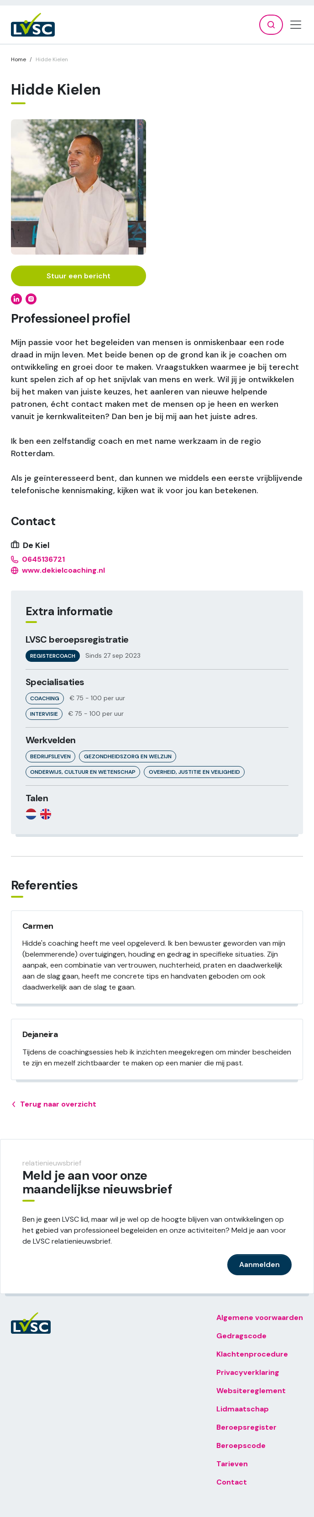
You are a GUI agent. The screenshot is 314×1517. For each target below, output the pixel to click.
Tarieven (232, 1464)
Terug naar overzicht (53, 1104)
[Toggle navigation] (295, 24)
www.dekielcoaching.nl (58, 570)
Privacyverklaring (247, 1372)
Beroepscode (241, 1445)
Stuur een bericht (78, 276)
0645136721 (38, 559)
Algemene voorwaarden (259, 1317)
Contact (231, 1482)
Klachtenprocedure (252, 1354)
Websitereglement (251, 1390)
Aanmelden (259, 1264)
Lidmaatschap (242, 1409)
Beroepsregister (246, 1427)
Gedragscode (241, 1336)
